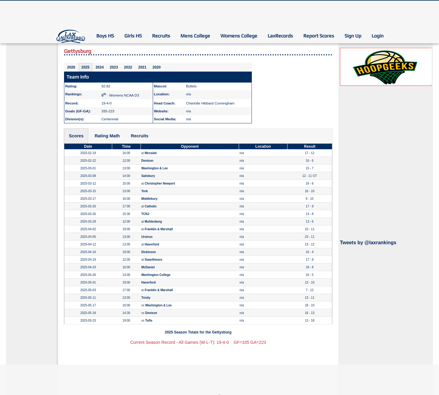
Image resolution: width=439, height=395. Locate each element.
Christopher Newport (160, 183)
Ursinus (146, 236)
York (144, 191)
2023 (114, 67)
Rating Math (107, 135)
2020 (156, 67)
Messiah (151, 153)
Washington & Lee (154, 168)
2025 (85, 67)
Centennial (110, 119)
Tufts (148, 320)
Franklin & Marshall (159, 229)
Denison (147, 160)
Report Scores (318, 36)
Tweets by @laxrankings (368, 242)
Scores (76, 135)
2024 (99, 67)
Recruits (161, 36)
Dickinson (148, 252)
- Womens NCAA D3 (120, 95)
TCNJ (145, 214)
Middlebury (149, 198)
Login (378, 36)
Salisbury (148, 176)
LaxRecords (280, 36)
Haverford (152, 244)
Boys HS (105, 36)
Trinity (145, 297)
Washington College (155, 275)
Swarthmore (153, 259)
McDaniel (148, 267)
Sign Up (352, 36)
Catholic (151, 206)
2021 (142, 67)
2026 (71, 67)
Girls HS (133, 36)
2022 (128, 67)
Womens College (238, 36)
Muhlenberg (153, 221)
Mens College (195, 36)
